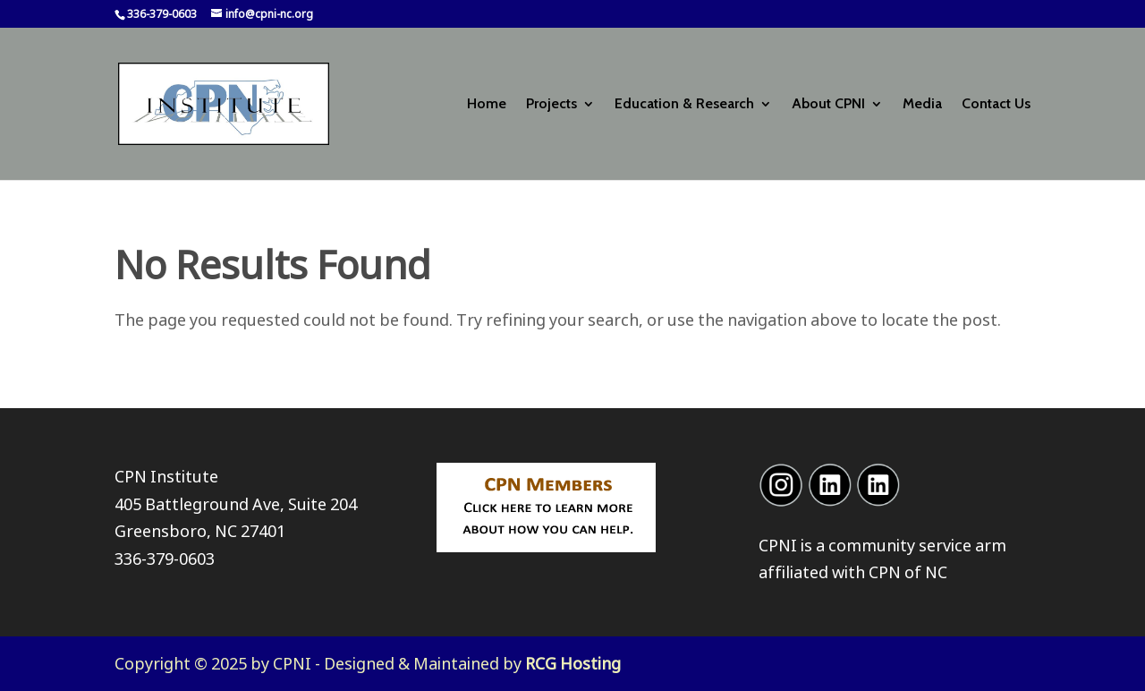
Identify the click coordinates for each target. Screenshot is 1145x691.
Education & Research (684, 105)
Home (486, 105)
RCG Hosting (573, 663)
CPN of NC (908, 572)
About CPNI (828, 105)
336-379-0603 (164, 558)
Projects (551, 105)
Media (922, 105)
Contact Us (996, 105)
